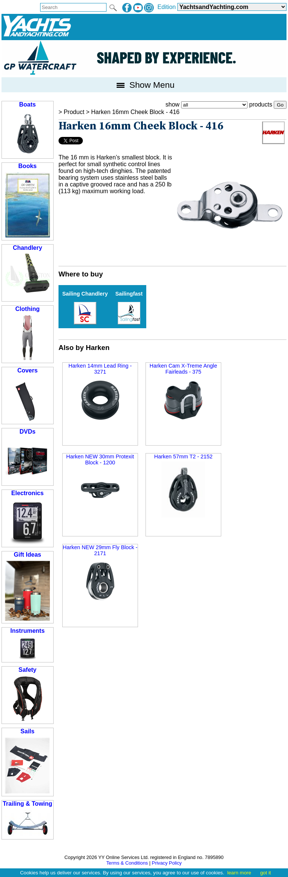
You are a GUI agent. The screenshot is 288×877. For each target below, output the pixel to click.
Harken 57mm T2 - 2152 (183, 486)
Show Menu (144, 85)
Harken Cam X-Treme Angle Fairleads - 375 (183, 392)
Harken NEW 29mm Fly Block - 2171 (100, 573)
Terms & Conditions (127, 863)
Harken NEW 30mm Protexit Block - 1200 (100, 483)
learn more (239, 872)
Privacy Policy (167, 863)
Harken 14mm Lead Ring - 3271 (100, 393)
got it (265, 872)
